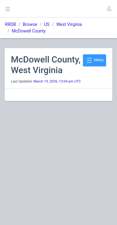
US (46, 24)
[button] (109, 8)
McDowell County (29, 30)
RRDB (10, 24)
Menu (94, 60)
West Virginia (69, 24)
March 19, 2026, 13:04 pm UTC (57, 81)
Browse (30, 24)
